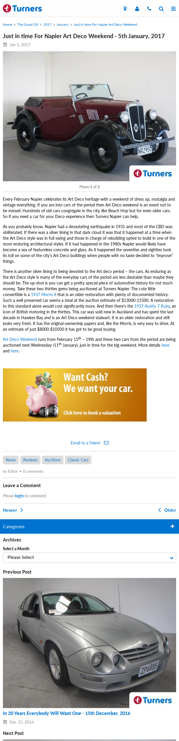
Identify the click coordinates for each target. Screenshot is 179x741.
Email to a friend (90, 442)
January (62, 24)
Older (166, 509)
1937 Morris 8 (43, 294)
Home (7, 24)
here (165, 345)
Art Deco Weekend (20, 339)
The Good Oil (27, 24)
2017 (47, 24)
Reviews (30, 459)
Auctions (53, 459)
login (19, 495)
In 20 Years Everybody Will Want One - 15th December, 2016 (66, 713)
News (11, 459)
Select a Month (16, 548)
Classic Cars (78, 459)
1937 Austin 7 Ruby (152, 306)
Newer (14, 509)
